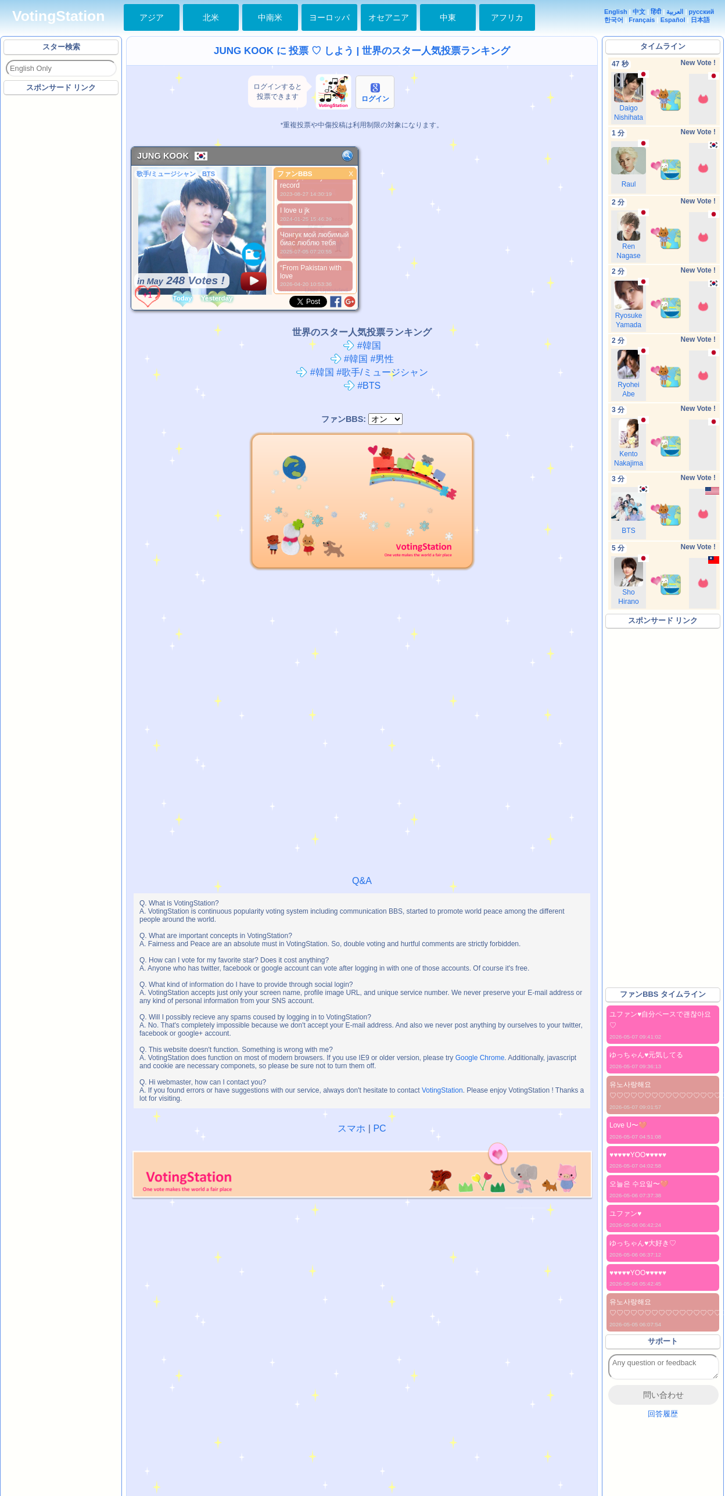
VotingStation (58, 16)
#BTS (362, 386)
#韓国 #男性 (362, 359)
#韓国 (362, 345)
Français (642, 19)
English (615, 11)
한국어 (613, 19)
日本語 (700, 19)
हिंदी (656, 11)
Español (673, 19)
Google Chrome (480, 1058)
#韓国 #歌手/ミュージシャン (362, 372)
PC (379, 1128)
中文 (639, 11)
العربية (674, 11)
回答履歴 (663, 1413)
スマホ (351, 1128)
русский (702, 11)
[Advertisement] (137, 228)
